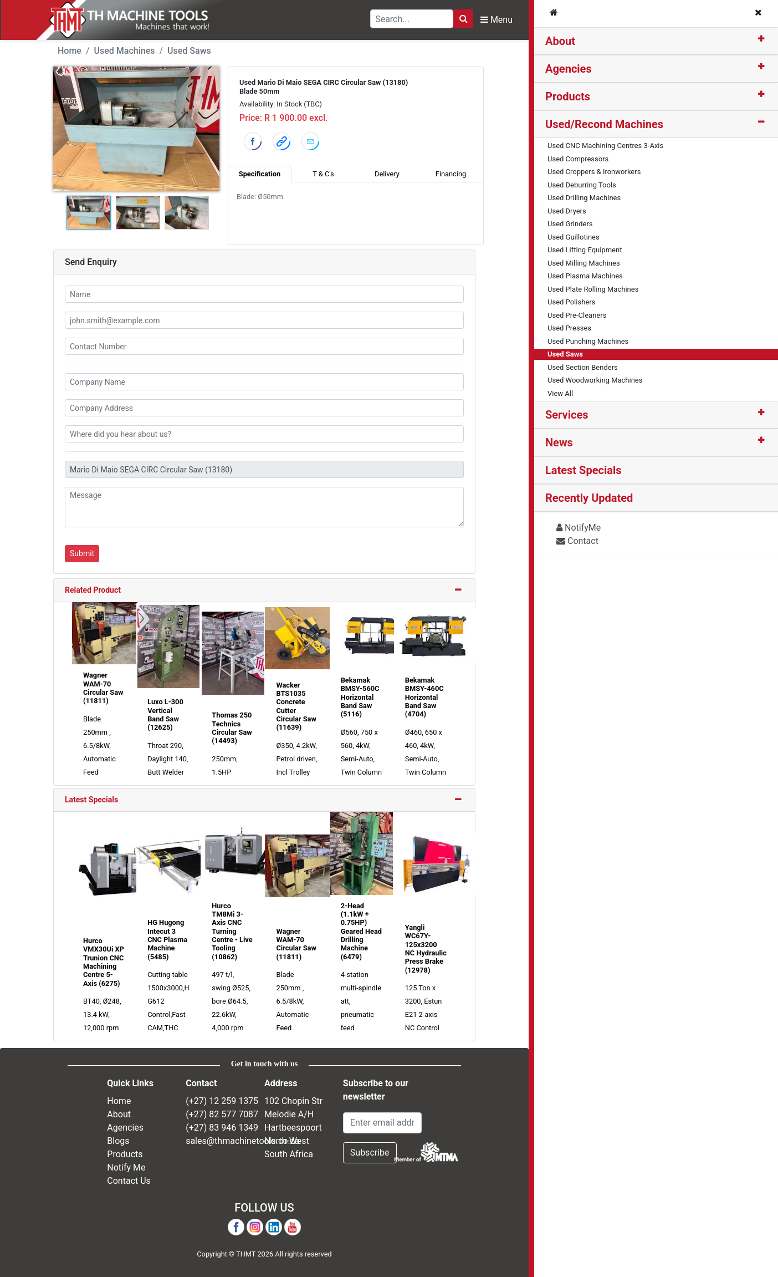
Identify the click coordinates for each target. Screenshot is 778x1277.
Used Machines (124, 50)
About (560, 41)
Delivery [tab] (387, 174)
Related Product (93, 590)
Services (566, 414)
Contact (577, 541)
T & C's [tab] (323, 174)
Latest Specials (91, 799)
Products (567, 96)
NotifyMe (578, 527)
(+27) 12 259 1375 (222, 1101)
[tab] (656, 41)
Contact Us (129, 1181)
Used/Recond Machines (604, 124)
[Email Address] (382, 1122)
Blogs (118, 1141)
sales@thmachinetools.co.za (242, 1141)
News (559, 442)
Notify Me (126, 1167)
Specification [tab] (259, 174)
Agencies (568, 68)
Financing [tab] (451, 174)
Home (69, 50)
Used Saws (189, 50)
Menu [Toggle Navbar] (496, 19)
